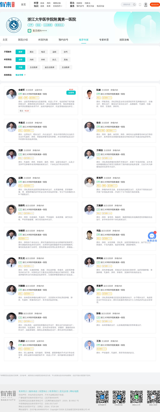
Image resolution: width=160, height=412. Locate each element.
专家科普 (104, 39)
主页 (5, 39)
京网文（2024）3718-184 (48, 406)
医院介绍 (23, 39)
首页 (23, 4)
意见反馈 (64, 391)
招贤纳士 (43, 391)
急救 (42, 6)
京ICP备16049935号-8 (39, 409)
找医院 (79, 3)
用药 (49, 3)
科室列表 (43, 39)
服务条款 (33, 391)
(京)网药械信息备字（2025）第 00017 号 (62, 401)
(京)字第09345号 (52, 398)
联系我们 (53, 391)
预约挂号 (80, 6)
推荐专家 (84, 39)
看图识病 (57, 3)
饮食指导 (57, 6)
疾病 (42, 3)
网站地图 (74, 391)
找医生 (87, 3)
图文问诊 (90, 6)
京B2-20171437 (51, 404)
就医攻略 (124, 39)
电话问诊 (100, 6)
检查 (49, 6)
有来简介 (23, 391)
